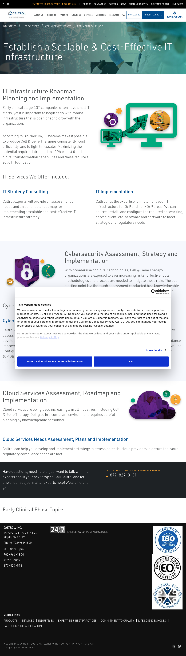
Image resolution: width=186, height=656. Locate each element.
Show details (154, 350)
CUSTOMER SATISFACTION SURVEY (50, 643)
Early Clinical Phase (90, 26)
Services (28, 620)
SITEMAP (89, 643)
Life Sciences (31, 26)
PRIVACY (77, 643)
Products (10, 620)
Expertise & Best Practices (77, 620)
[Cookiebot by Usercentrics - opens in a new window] (153, 292)
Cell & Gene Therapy (58, 26)
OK (131, 361)
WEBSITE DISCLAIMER (16, 643)
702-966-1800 (22, 542)
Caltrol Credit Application (22, 626)
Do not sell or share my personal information (55, 361)
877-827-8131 (121, 475)
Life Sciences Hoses (152, 620)
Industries (9, 26)
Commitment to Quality (117, 620)
